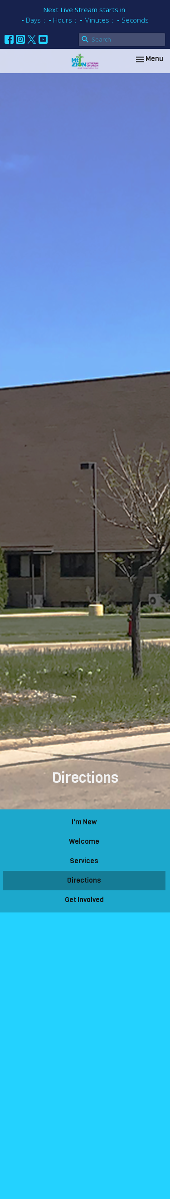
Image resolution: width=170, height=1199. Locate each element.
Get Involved (84, 899)
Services (84, 860)
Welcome (84, 841)
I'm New (84, 822)
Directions (84, 880)
